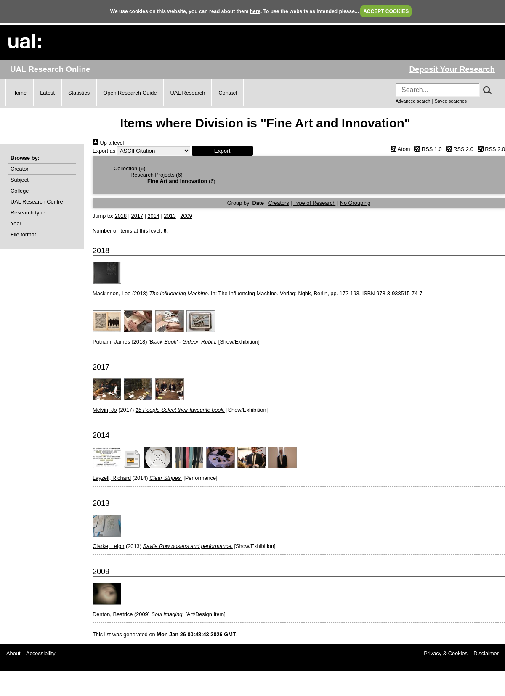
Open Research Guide (130, 93)
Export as (104, 151)
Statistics (79, 93)
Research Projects (152, 175)
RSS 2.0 (458, 149)
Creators (278, 203)
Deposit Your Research (452, 69)
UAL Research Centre (37, 201)
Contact (227, 93)
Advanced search (413, 100)
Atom (399, 149)
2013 (169, 216)
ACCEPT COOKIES (386, 11)
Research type (28, 212)
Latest (47, 93)
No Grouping (355, 203)
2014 (153, 216)
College (20, 191)
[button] (222, 151)
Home (19, 93)
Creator (20, 169)
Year (16, 223)
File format (23, 234)
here (255, 11)
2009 (186, 216)
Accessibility (41, 653)
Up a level (108, 143)
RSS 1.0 (427, 149)
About (13, 653)
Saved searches (451, 100)
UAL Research (187, 93)
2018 (121, 216)
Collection (125, 168)
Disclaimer (486, 653)
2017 (137, 216)
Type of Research (314, 203)
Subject (20, 180)
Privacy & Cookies (446, 653)
